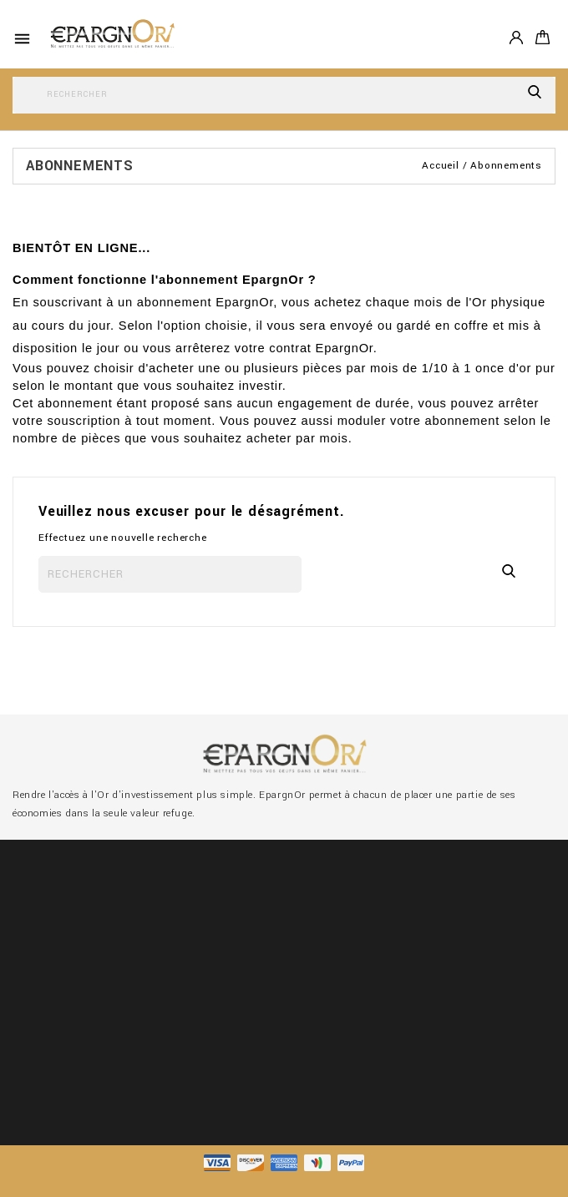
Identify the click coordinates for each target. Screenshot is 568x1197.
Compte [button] (515, 37)
